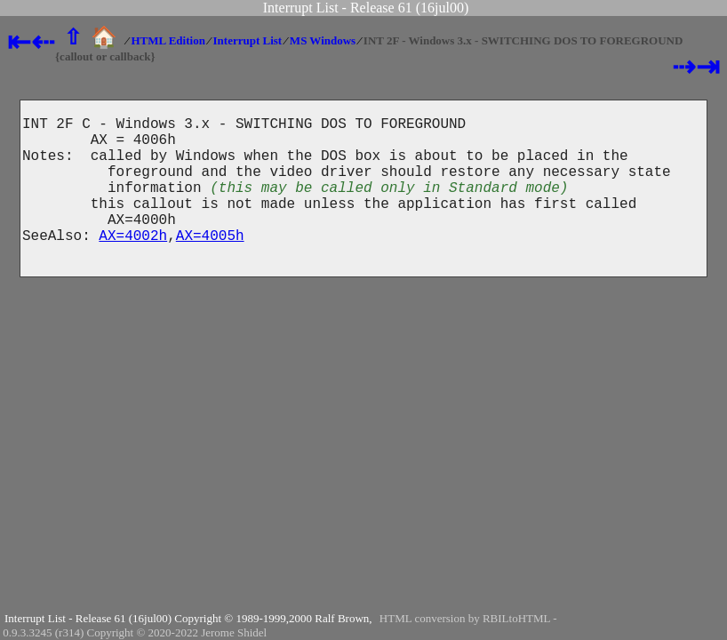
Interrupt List (248, 40)
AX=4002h (133, 263)
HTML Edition (167, 40)
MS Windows (323, 40)
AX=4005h (210, 263)
